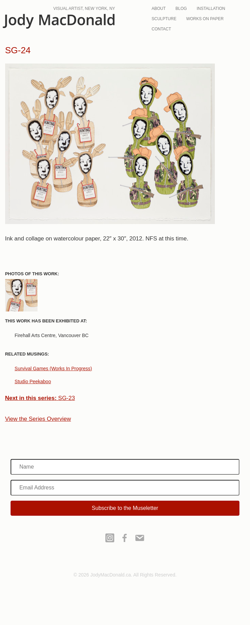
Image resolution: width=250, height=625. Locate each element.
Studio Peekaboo (33, 381)
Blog (181, 8)
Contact (161, 29)
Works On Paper (205, 18)
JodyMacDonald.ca (58, 21)
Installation (211, 8)
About (158, 8)
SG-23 (40, 398)
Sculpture (163, 18)
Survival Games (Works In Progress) (53, 368)
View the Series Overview (38, 419)
